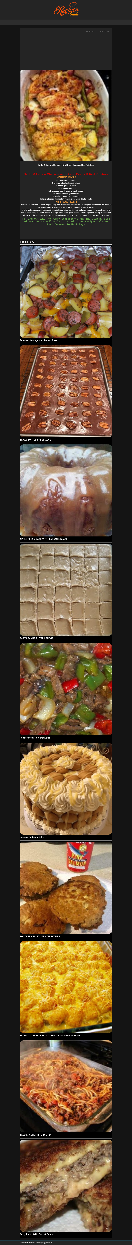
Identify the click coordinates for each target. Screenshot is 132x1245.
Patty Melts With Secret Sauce (36, 1234)
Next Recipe (104, 31)
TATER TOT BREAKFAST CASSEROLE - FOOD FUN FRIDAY (51, 1035)
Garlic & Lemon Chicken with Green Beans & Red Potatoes (66, 165)
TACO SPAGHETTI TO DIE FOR (36, 1134)
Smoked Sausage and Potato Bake (38, 340)
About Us (49, 1243)
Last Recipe (89, 31)
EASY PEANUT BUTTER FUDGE (36, 638)
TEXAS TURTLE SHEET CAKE (35, 439)
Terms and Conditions (27, 1243)
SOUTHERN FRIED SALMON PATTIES (40, 936)
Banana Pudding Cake (32, 836)
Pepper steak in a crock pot (35, 737)
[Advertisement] (66, 52)
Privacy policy (41, 1243)
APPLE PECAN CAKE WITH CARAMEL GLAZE (43, 539)
